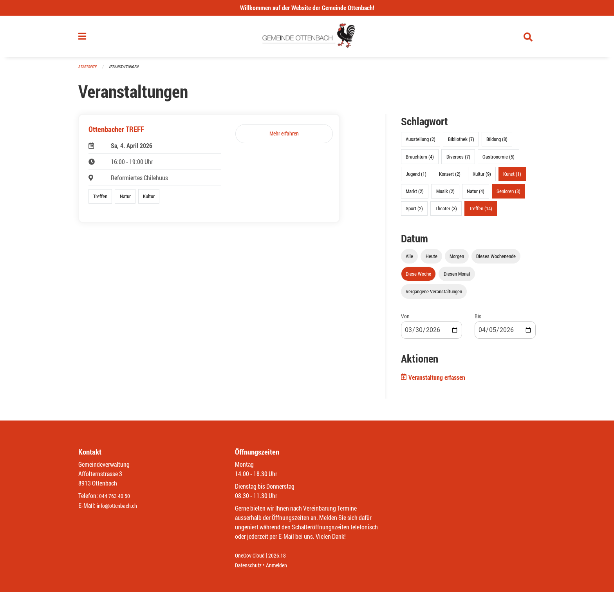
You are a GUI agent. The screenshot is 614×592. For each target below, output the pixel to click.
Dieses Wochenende (496, 259)
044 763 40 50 (116, 496)
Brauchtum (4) (420, 160)
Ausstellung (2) (420, 142)
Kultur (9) (482, 177)
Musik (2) (445, 194)
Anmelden (282, 565)
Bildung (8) (496, 142)
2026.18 (283, 556)
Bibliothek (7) (461, 142)
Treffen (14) (480, 212)
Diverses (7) (458, 160)
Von (405, 319)
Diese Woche (418, 277)
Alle (409, 259)
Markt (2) (415, 194)
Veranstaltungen (126, 70)
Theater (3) (446, 212)
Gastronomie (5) (498, 160)
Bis (478, 319)
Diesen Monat (457, 277)
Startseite (88, 70)
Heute (431, 259)
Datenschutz (250, 565)
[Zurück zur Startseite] (307, 38)
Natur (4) (475, 194)
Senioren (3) (508, 194)
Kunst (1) (512, 177)
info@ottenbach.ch (120, 506)
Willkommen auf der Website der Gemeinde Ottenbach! (307, 8)
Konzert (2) (449, 177)
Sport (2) (414, 212)
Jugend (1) (416, 177)
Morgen (457, 259)
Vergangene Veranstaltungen (434, 295)
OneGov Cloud (252, 556)
